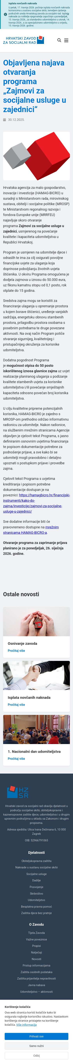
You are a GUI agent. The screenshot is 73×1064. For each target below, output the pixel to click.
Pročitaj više (16, 651)
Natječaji (36, 952)
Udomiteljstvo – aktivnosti (36, 991)
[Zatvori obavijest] (68, 14)
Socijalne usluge (36, 874)
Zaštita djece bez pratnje (36, 913)
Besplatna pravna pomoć (36, 906)
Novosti (36, 959)
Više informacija (26, 1025)
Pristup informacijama (36, 965)
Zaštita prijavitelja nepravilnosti (36, 978)
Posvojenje (36, 887)
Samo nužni (36, 1045)
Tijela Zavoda (36, 933)
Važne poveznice (36, 939)
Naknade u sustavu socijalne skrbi (36, 867)
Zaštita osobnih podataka (36, 972)
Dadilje (36, 880)
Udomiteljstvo (36, 900)
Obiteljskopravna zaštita (37, 861)
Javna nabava (36, 985)
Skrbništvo (36, 893)
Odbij (36, 1055)
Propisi (36, 946)
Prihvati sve (36, 1036)
